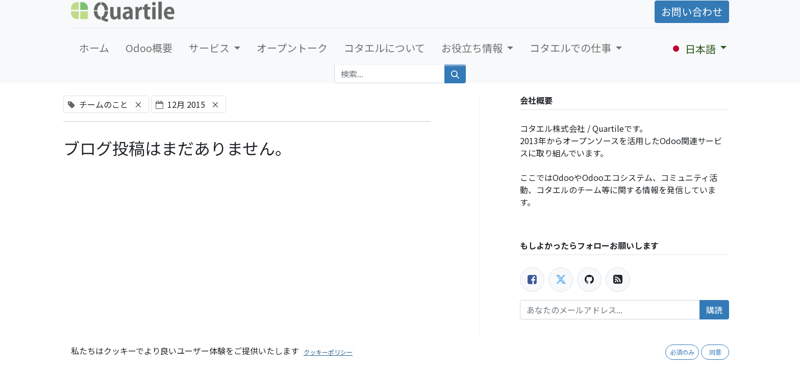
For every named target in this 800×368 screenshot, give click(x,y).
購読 (714, 310)
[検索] (455, 73)
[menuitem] (94, 48)
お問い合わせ (691, 11)
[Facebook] (532, 279)
